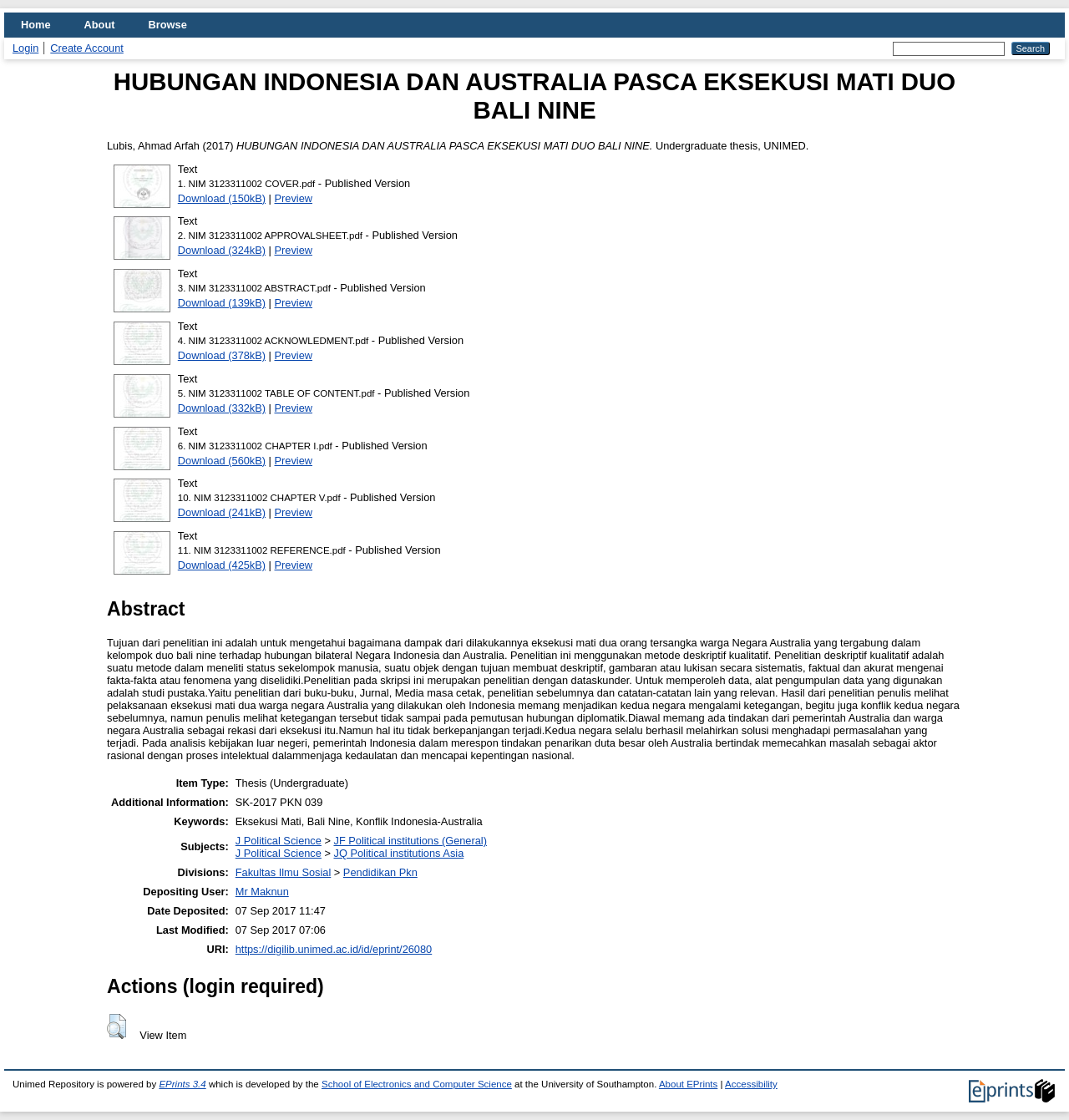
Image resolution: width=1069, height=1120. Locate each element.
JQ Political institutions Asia (398, 853)
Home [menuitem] (36, 24)
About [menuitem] (99, 24)
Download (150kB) (222, 198)
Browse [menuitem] (168, 24)
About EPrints (688, 1084)
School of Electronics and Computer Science (417, 1084)
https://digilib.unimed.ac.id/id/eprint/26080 (334, 949)
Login (25, 48)
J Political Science (279, 840)
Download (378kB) (222, 355)
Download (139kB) (222, 302)
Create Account (87, 48)
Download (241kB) (222, 512)
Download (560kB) (222, 460)
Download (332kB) (222, 408)
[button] (116, 1026)
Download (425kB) (222, 565)
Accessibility (751, 1084)
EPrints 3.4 (182, 1084)
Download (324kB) (222, 250)
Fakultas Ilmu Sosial (284, 872)
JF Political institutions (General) (410, 840)
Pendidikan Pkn (380, 872)
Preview (294, 198)
